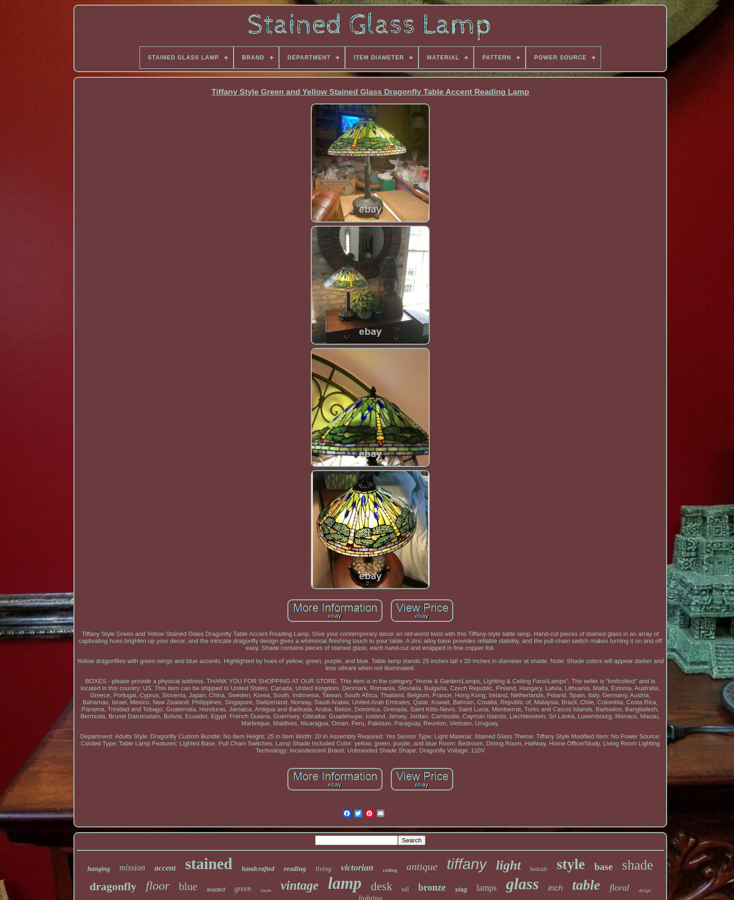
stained (208, 864)
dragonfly (112, 886)
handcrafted (258, 868)
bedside (539, 869)
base (603, 866)
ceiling (390, 870)
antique (421, 866)
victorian (357, 867)
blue (188, 887)
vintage (299, 885)
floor (158, 886)
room (266, 890)
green (243, 889)
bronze (432, 887)
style (571, 864)
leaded (216, 889)
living (323, 868)
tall (405, 889)
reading (295, 868)
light (508, 865)
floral (619, 888)
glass (522, 884)
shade (637, 864)
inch (555, 888)
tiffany (466, 864)
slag (461, 889)
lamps (487, 888)
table (586, 885)
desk (381, 886)
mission (132, 867)
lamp (344, 883)
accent (165, 867)
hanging (99, 868)
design (645, 890)
